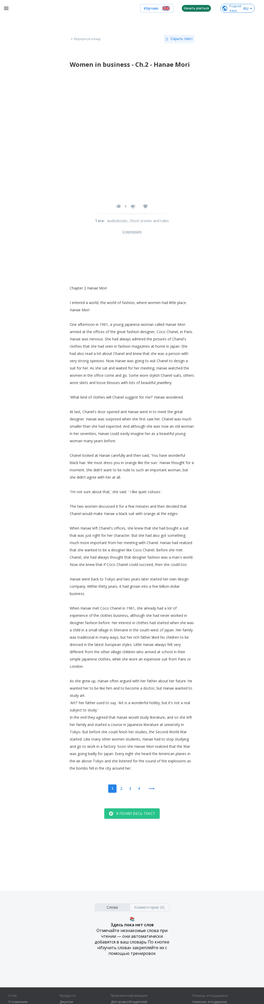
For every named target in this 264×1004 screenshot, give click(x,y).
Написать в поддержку (209, 1002)
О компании (18, 1002)
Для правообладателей (129, 1002)
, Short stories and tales (148, 220)
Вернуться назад (85, 39)
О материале (131, 232)
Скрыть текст (179, 39)
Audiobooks (117, 220)
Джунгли (66, 1002)
